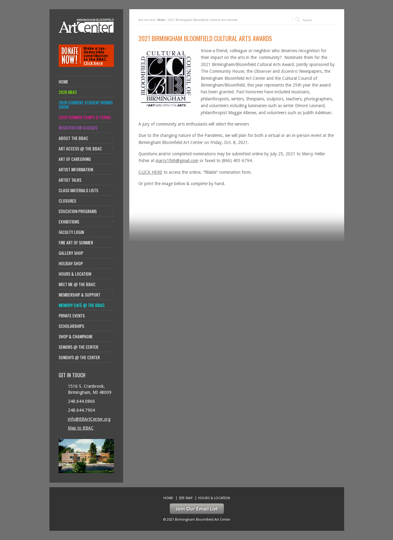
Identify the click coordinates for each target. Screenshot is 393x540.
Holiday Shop (71, 263)
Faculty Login (71, 232)
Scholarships (71, 326)
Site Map (186, 498)
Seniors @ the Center (78, 347)
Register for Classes (78, 128)
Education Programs (78, 211)
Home (161, 19)
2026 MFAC (68, 92)
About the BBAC (73, 138)
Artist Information (76, 169)
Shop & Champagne (76, 336)
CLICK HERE (150, 172)
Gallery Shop (71, 253)
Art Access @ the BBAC (80, 148)
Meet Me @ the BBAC (77, 284)
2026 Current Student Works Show (86, 104)
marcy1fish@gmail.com (177, 160)
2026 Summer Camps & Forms (85, 117)
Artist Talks (70, 180)
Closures (67, 201)
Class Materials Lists (78, 190)
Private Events (72, 315)
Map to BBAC (81, 427)
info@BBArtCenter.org (89, 419)
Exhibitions (69, 221)
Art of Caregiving (75, 159)
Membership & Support (79, 295)
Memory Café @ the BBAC (82, 305)
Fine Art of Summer (76, 242)
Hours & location (75, 274)
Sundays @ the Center (79, 357)
